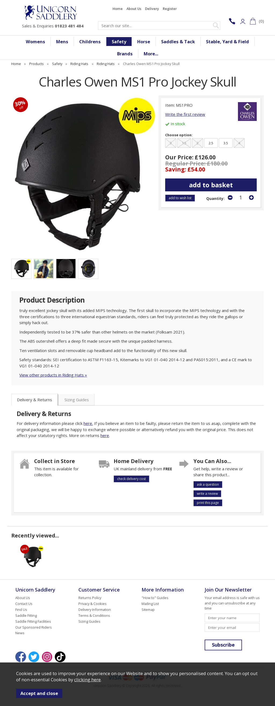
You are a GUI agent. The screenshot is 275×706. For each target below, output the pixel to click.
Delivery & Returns (34, 399)
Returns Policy (89, 597)
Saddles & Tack (178, 41)
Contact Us (23, 603)
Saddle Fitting (26, 615)
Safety (119, 41)
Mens (62, 41)
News (19, 632)
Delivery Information (94, 609)
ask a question (208, 484)
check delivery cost (131, 478)
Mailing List (150, 603)
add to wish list (180, 198)
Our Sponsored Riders (33, 627)
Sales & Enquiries (53, 25)
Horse (143, 41)
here (104, 435)
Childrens (90, 41)
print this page (208, 502)
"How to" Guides (155, 597)
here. (88, 423)
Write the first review (185, 114)
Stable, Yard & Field (227, 41)
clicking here (87, 679)
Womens (35, 41)
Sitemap (148, 609)
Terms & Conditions (94, 615)
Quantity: (215, 198)
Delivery (152, 8)
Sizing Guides (76, 399)
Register (170, 8)
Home (118, 8)
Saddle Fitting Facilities (33, 621)
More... (151, 54)
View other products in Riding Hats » (53, 375)
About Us (133, 8)
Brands (125, 54)
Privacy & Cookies (92, 603)
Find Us (21, 609)
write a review (207, 493)
